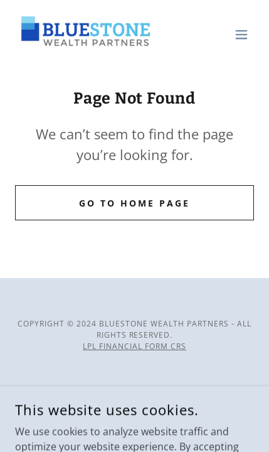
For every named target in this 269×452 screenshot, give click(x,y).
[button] (241, 34)
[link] (83, 34)
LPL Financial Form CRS (134, 346)
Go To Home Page (134, 203)
